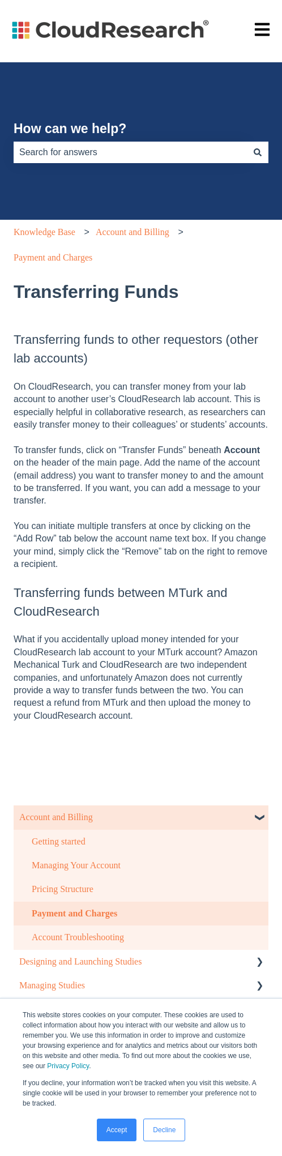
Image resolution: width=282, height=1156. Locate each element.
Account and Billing (132, 232)
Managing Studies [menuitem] (52, 985)
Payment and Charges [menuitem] (74, 913)
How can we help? (70, 128)
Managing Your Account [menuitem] (76, 865)
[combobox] (130, 152)
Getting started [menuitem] (59, 841)
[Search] (257, 152)
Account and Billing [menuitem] (56, 817)
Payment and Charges (53, 257)
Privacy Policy (68, 1066)
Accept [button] (116, 1130)
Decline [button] (164, 1130)
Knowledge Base (44, 232)
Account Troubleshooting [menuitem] (78, 937)
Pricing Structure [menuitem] (62, 889)
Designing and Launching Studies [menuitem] (80, 961)
